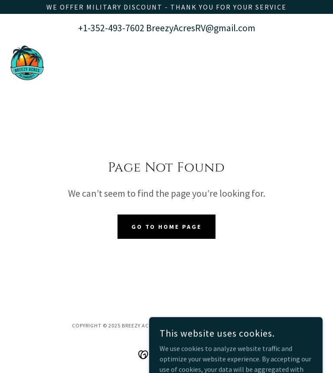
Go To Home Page (166, 227)
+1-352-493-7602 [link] (111, 28)
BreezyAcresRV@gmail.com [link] (200, 28)
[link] (27, 63)
